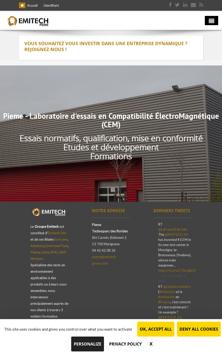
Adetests (37, 246)
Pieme (35, 252)
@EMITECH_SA (176, 236)
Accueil (32, 5)
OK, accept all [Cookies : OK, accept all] (156, 329)
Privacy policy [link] (125, 344)
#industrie (167, 293)
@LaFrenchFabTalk (172, 231)
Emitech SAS (57, 233)
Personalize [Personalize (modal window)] (87, 344)
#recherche (166, 298)
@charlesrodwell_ (176, 288)
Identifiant (51, 5)
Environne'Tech (57, 246)
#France (164, 303)
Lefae (45, 252)
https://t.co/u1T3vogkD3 (177, 272)
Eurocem (61, 239)
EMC (54, 252)
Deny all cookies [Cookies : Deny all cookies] (198, 329)
